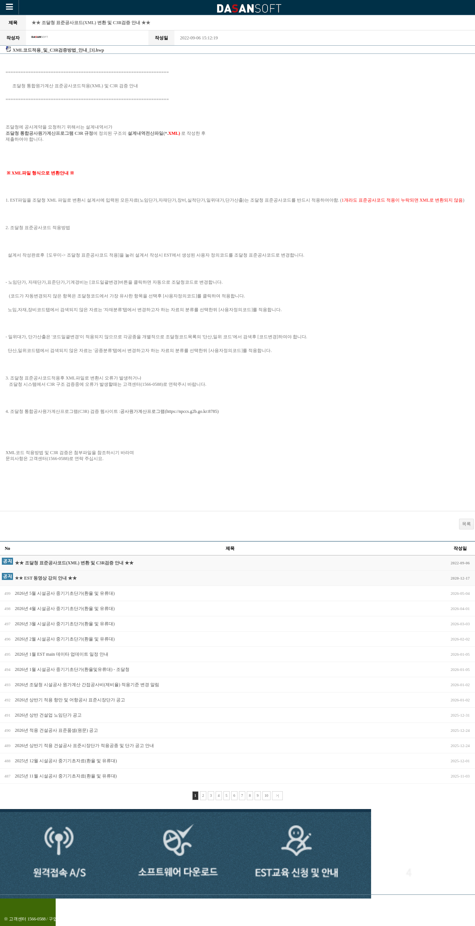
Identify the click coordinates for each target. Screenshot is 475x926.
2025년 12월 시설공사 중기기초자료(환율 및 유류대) (66, 760)
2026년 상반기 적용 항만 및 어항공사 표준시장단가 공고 (70, 699)
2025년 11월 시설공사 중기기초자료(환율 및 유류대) (66, 776)
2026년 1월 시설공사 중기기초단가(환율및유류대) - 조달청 (72, 669)
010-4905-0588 (80, 919)
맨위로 (275, 903)
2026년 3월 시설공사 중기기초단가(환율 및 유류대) (65, 623)
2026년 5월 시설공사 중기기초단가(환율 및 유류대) (65, 593)
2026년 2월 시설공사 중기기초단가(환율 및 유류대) (65, 639)
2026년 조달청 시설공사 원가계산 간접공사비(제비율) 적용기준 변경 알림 (87, 684)
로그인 (251, 903)
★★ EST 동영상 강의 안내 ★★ (46, 578)
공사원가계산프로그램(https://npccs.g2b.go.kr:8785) (169, 411)
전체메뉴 (225, 903)
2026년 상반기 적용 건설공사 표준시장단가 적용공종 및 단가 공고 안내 (84, 745)
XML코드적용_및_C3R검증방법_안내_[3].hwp (58, 50)
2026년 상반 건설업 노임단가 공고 (48, 715)
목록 (466, 523)
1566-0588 (36, 919)
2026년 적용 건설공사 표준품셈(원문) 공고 (56, 730)
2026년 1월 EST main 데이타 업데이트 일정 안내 (61, 654)
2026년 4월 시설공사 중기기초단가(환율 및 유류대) (65, 608)
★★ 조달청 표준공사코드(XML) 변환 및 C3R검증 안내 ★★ (74, 562)
